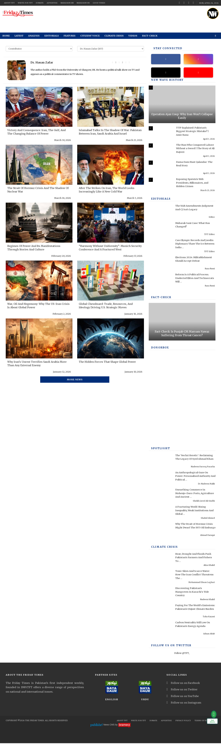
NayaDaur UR (83, 3)
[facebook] (179, 2)
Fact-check (149, 35)
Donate (40, 3)
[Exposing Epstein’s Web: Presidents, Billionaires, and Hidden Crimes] (160, 185)
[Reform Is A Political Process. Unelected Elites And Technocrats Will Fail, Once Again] (160, 281)
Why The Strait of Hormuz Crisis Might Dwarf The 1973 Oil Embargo (193, 528)
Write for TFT (25, 3)
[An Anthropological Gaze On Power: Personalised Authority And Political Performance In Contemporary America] (160, 479)
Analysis (34, 35)
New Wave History (165, 80)
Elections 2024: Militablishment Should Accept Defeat (188, 261)
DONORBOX (159, 348)
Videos (132, 35)
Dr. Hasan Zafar (42, 62)
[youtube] (188, 2)
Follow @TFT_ (182, 653)
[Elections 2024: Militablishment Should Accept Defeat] (160, 264)
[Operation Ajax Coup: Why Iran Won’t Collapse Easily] (182, 105)
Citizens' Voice (90, 35)
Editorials (51, 35)
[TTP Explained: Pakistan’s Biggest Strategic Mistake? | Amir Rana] (160, 134)
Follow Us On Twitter (169, 646)
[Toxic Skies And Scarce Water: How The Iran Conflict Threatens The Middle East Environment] (160, 577)
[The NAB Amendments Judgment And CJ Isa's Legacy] (160, 212)
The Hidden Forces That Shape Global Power (107, 361)
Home (6, 35)
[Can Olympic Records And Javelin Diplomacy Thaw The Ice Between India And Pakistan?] (160, 247)
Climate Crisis (114, 35)
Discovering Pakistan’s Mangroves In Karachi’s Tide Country (193, 592)
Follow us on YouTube (183, 696)
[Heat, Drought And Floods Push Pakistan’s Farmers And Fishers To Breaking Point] (160, 560)
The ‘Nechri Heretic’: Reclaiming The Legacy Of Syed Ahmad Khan (195, 459)
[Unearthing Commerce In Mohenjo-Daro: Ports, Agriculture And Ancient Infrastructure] (160, 496)
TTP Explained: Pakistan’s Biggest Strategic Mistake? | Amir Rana (194, 132)
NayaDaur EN (67, 3)
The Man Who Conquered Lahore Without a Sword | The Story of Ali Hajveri (195, 149)
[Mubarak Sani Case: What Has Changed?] (160, 229)
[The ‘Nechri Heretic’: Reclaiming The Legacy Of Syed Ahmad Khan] (160, 462)
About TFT (9, 3)
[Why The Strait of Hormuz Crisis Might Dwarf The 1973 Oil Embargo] (160, 530)
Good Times (99, 3)
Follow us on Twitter (182, 690)
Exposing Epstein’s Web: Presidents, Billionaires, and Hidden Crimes (194, 183)
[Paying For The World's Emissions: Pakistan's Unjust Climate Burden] (160, 612)
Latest (18, 35)
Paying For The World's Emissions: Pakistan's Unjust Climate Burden (193, 609)
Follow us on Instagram (184, 703)
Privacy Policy (183, 721)
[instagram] (193, 2)
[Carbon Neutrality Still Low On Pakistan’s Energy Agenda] (160, 629)
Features (69, 35)
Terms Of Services (204, 721)
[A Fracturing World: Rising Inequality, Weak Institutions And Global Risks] (160, 513)
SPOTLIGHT (159, 449)
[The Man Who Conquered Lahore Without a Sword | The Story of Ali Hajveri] (160, 151)
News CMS (109, 725)
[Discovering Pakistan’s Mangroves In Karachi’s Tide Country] (160, 595)
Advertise (52, 3)
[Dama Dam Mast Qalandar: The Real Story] (160, 168)
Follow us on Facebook (183, 683)
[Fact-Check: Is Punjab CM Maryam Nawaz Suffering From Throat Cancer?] (182, 322)
